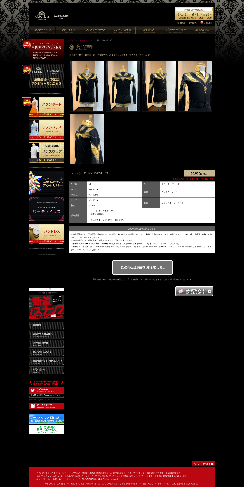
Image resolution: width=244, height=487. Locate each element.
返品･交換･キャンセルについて (49, 476)
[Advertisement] (46, 273)
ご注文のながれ (173, 473)
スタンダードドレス (44, 473)
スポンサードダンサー (137, 473)
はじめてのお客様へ (156, 473)
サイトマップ (74, 479)
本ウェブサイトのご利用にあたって (51, 479)
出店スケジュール (104, 473)
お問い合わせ (81, 476)
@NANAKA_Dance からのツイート (45, 399)
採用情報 (158, 476)
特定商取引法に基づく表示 (175, 476)
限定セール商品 (88, 473)
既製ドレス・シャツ (86, 40)
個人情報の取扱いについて (132, 476)
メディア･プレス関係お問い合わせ (103, 476)
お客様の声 (69, 476)
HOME (72, 40)
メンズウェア (74, 473)
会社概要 (148, 476)
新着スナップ (119, 473)
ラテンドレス (61, 473)
